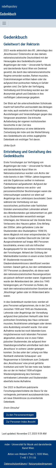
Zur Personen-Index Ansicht (20, 421)
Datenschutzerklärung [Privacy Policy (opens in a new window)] (15, 463)
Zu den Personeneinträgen (20, 414)
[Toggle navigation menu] (4, 23)
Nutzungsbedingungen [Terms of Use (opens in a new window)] (40, 463)
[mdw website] (45, 10)
